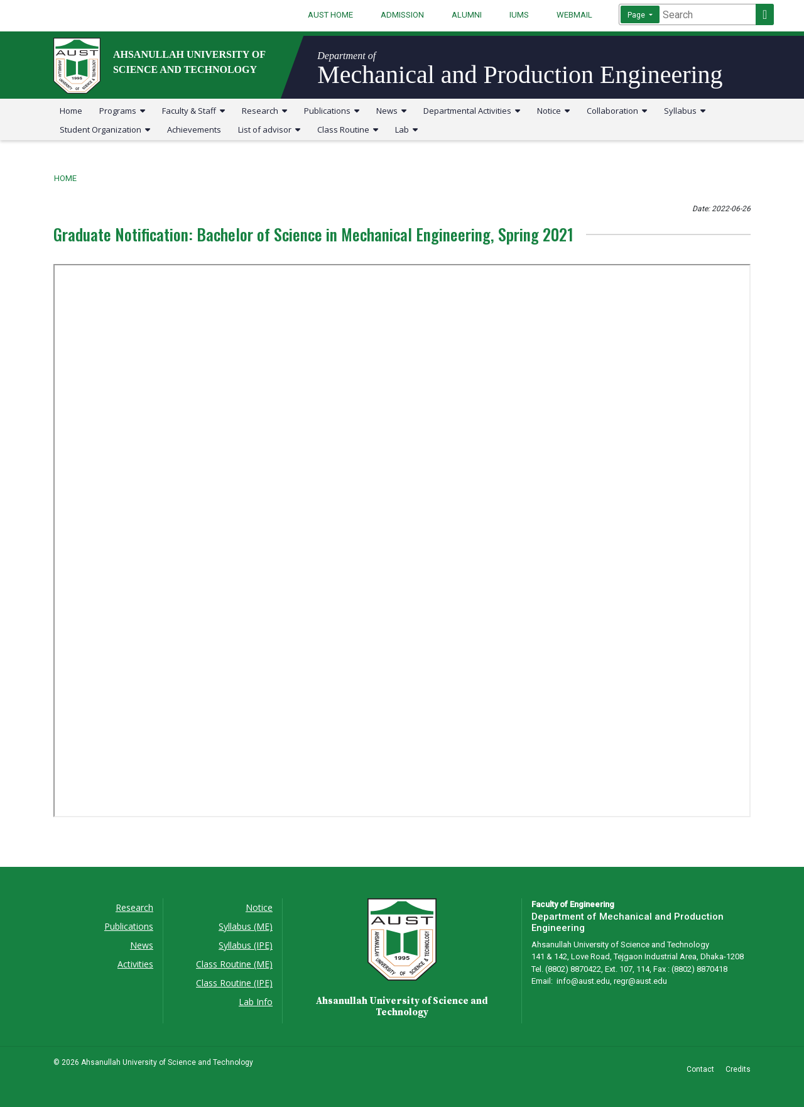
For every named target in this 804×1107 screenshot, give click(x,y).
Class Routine (347, 129)
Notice (553, 110)
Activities (135, 964)
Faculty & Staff (193, 110)
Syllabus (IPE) (246, 945)
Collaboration (617, 110)
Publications (331, 110)
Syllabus (684, 110)
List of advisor (269, 129)
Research (264, 110)
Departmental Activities (471, 110)
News (391, 110)
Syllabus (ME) (246, 926)
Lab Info (256, 1002)
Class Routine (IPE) (234, 983)
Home (71, 110)
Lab (406, 129)
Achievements (194, 129)
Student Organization (105, 129)
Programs (122, 110)
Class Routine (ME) (234, 964)
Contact (700, 1069)
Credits (738, 1069)
